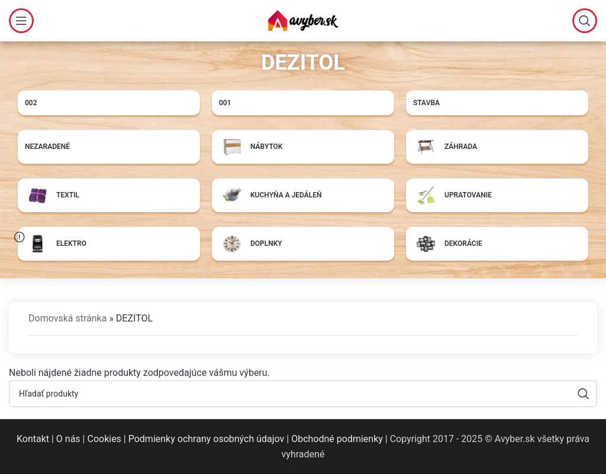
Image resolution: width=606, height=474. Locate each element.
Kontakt (33, 438)
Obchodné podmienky (337, 438)
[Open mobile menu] (21, 21)
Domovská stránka (67, 318)
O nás (68, 438)
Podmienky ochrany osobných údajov (206, 438)
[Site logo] (303, 19)
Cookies (104, 438)
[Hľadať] (584, 21)
